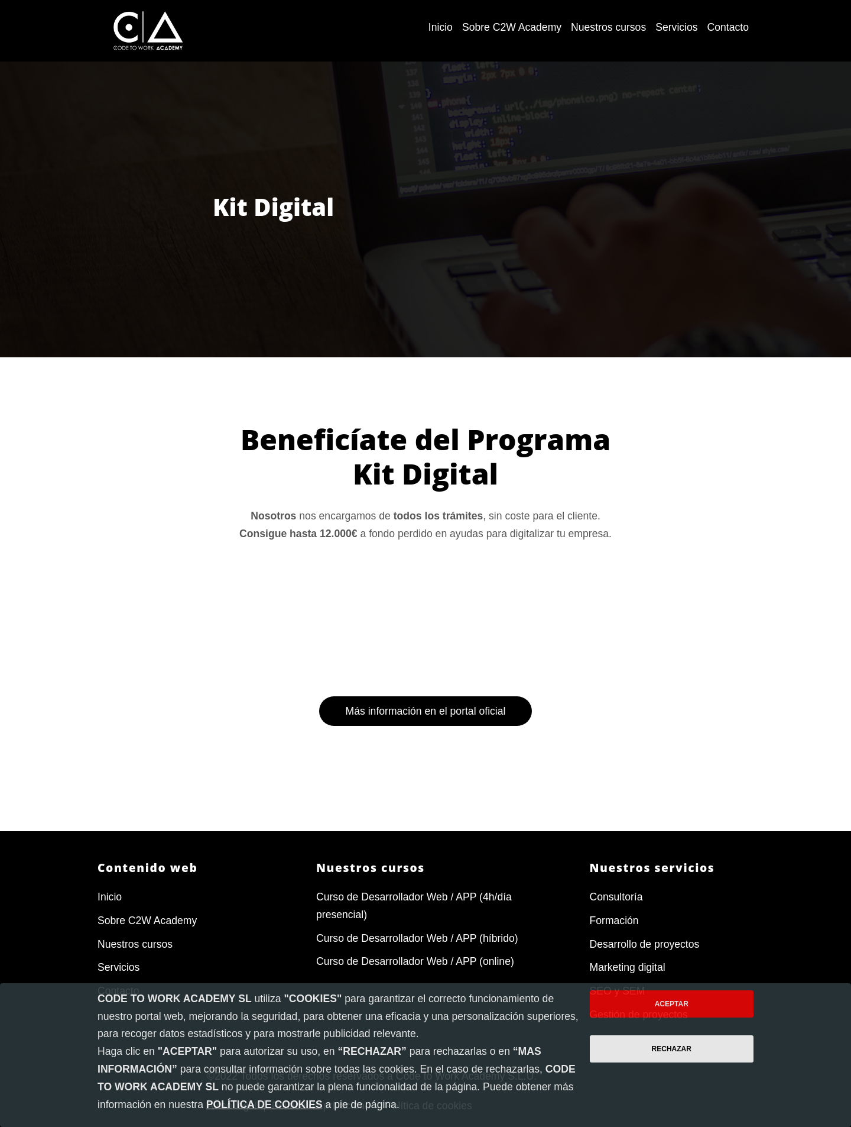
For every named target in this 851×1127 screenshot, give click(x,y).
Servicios (118, 968)
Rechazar (671, 1049)
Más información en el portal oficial (426, 777)
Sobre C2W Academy (147, 920)
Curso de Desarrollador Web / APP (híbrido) (417, 938)
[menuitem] (440, 27)
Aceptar (671, 1004)
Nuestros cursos (135, 944)
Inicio (110, 897)
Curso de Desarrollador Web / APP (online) (415, 962)
